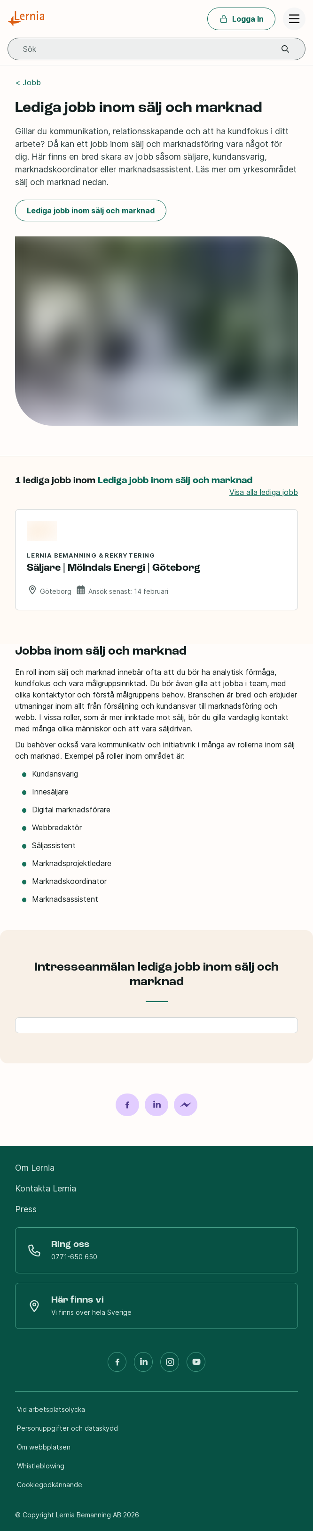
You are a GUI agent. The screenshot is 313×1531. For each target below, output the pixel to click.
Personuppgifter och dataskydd (67, 1428)
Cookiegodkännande (49, 1485)
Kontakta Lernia (45, 1188)
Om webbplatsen (43, 1447)
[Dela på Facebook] (127, 1105)
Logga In (241, 19)
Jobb (32, 82)
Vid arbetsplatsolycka (51, 1409)
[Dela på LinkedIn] (156, 1105)
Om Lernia (35, 1168)
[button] (285, 49)
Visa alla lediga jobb (263, 492)
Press (26, 1209)
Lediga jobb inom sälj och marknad (91, 210)
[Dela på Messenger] (185, 1105)
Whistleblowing (40, 1466)
